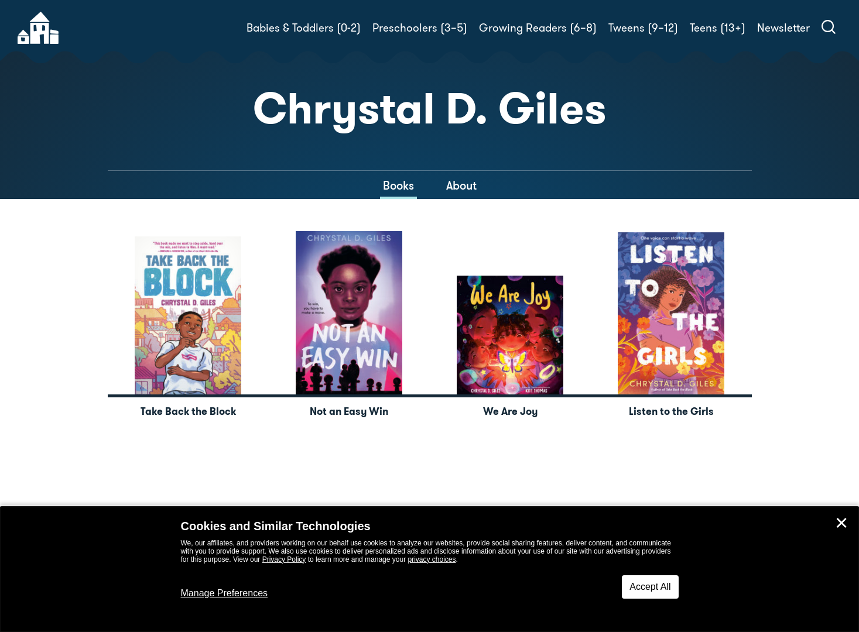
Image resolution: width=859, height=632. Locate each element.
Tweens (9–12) (643, 28)
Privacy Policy (284, 559)
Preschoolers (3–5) (419, 28)
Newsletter (783, 28)
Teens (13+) (717, 28)
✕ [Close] (841, 523)
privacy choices (432, 559)
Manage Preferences (224, 593)
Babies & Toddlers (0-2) (304, 28)
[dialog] (429, 569)
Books (398, 185)
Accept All (649, 587)
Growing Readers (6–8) (538, 28)
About (461, 185)
